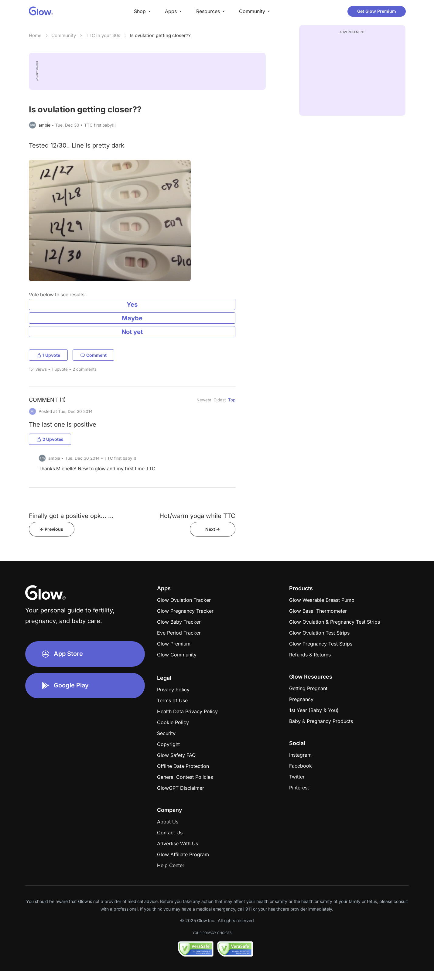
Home (35, 35)
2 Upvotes (49, 439)
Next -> (212, 529)
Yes (132, 304)
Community (63, 35)
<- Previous (51, 529)
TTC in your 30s (103, 35)
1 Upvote (48, 355)
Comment (93, 355)
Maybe (132, 318)
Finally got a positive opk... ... (71, 516)
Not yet (132, 332)
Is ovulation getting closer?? (160, 35)
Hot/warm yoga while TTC (197, 516)
